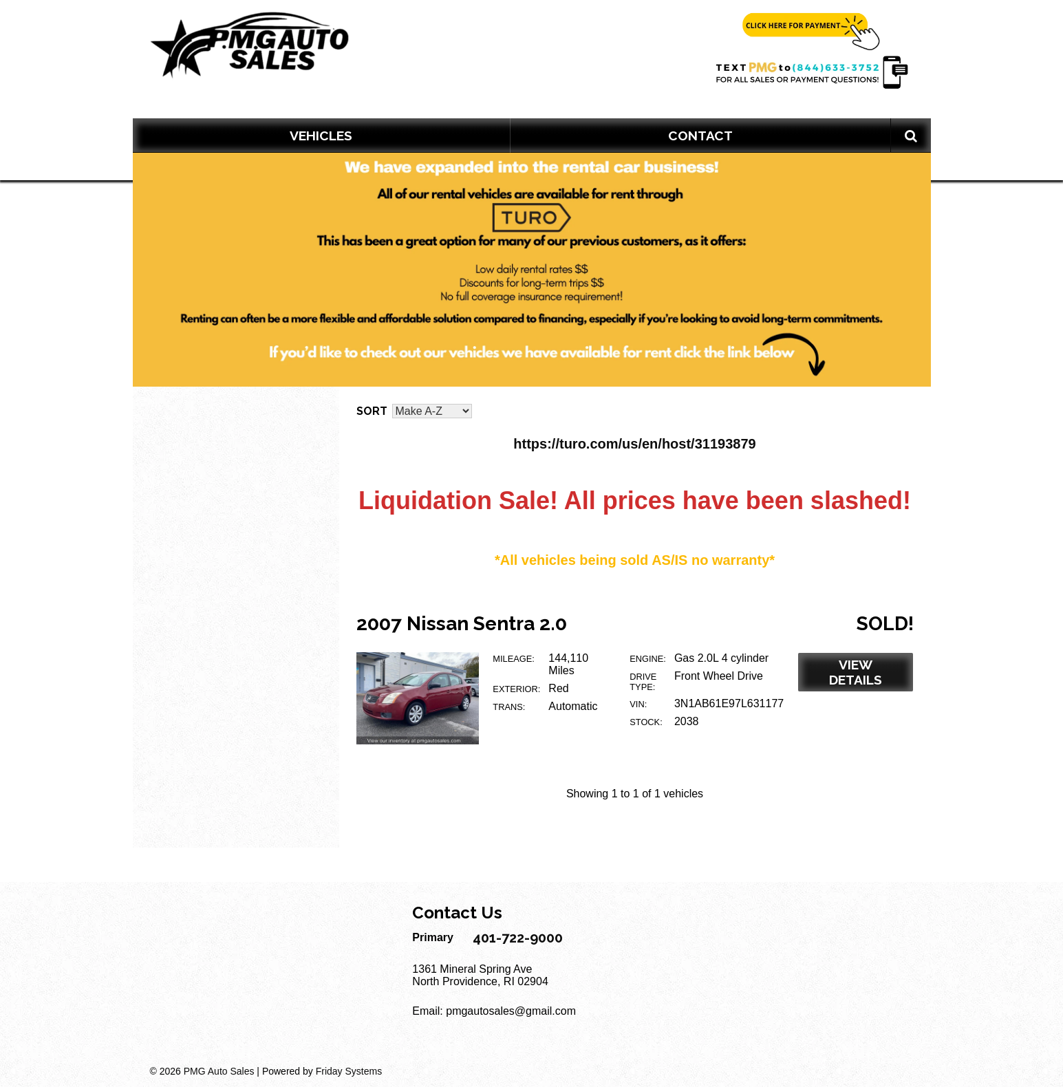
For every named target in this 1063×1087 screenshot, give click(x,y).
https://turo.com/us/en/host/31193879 (634, 443)
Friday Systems (349, 1071)
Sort (371, 411)
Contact (700, 135)
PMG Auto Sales (219, 1071)
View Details (855, 672)
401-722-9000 (518, 937)
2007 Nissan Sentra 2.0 (461, 623)
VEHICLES (321, 135)
